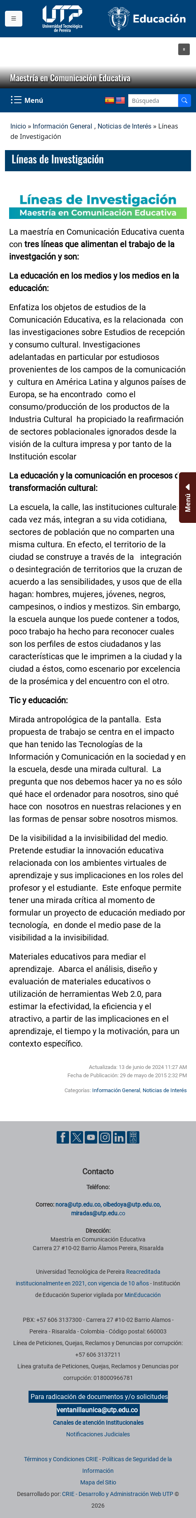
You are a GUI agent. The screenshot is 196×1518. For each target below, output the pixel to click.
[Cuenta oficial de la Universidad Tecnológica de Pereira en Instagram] (106, 1137)
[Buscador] (184, 100)
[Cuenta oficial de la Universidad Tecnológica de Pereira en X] (78, 1137)
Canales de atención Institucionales (98, 1422)
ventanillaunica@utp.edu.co (97, 1410)
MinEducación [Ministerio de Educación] (142, 1295)
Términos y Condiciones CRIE (61, 1459)
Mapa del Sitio (98, 1482)
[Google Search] (153, 100)
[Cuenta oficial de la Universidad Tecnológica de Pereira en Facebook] (64, 1137)
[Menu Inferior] (186, 498)
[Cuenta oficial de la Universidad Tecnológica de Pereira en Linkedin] (120, 1137)
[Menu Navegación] (27, 100)
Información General (62, 126)
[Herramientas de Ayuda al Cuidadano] (133, 1137)
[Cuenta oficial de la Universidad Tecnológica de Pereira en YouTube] (92, 1137)
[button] (184, 49)
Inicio (18, 126)
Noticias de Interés (124, 126)
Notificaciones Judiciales (98, 1434)
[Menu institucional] (13, 19)
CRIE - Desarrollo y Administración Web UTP (117, 1494)
